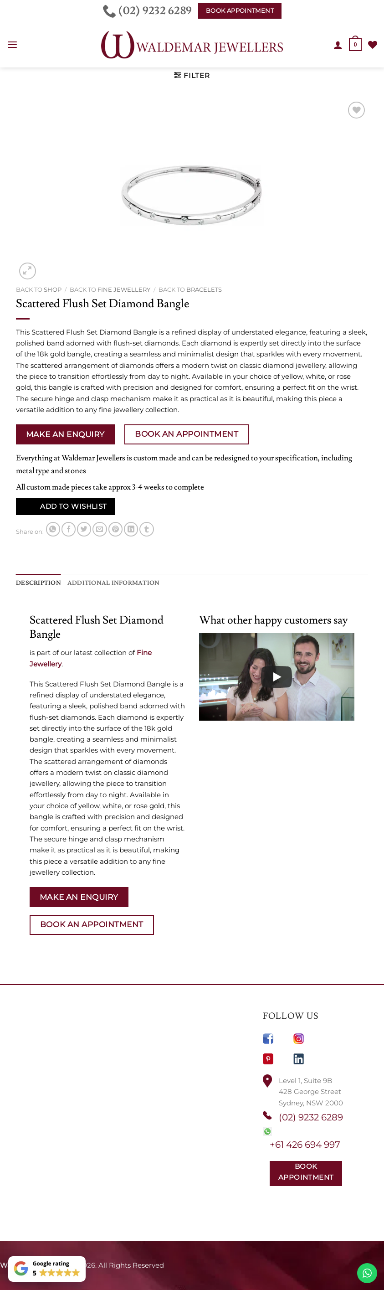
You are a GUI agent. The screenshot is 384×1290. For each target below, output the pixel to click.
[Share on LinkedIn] (131, 529)
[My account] (338, 45)
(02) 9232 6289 (311, 1116)
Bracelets (204, 289)
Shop (52, 289)
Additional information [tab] (104, 582)
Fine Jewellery (123, 289)
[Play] (276, 676)
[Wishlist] (372, 45)
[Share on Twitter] (84, 529)
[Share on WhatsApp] (53, 529)
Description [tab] (36, 582)
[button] (12, 45)
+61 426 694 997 (305, 1144)
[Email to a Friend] (99, 529)
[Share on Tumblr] (146, 529)
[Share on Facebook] (68, 529)
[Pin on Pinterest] (115, 529)
